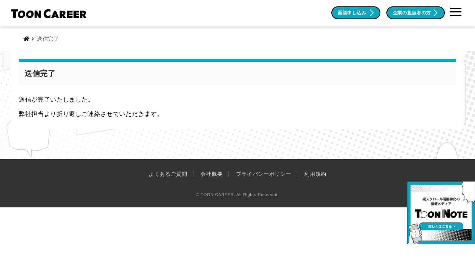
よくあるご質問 (168, 174)
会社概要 (212, 174)
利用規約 (315, 174)
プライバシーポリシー (263, 174)
